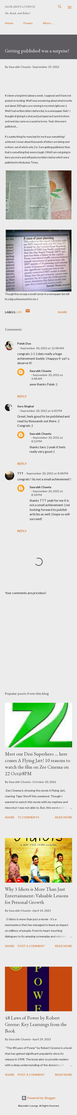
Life (19, 312)
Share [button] (62, 312)
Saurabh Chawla (40, 371)
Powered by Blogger (39, 1098)
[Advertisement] (38, 640)
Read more (63, 817)
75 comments (28, 817)
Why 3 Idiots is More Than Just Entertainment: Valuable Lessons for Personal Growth (36, 895)
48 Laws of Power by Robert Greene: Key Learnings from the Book (36, 1024)
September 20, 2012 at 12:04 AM (42, 348)
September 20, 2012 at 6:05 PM (41, 410)
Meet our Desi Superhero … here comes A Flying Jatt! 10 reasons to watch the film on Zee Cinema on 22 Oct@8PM (37, 764)
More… (48, 23)
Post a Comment (31, 946)
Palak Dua (24, 343)
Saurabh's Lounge (20, 6)
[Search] (59, 7)
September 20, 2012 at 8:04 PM (47, 473)
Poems (28, 23)
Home (9, 23)
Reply (22, 396)
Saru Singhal (25, 406)
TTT (20, 473)
